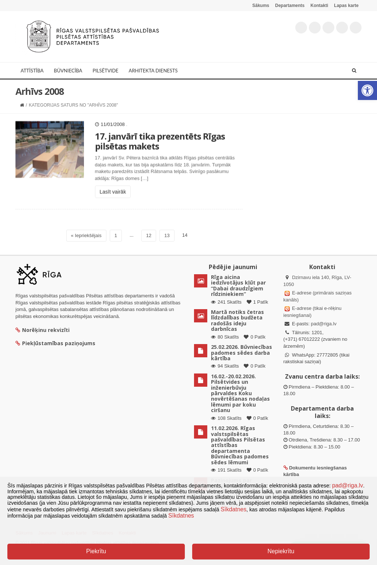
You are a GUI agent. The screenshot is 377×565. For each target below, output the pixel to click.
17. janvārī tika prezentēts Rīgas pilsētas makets (160, 152)
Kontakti (319, 5)
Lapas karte (346, 5)
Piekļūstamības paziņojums (55, 343)
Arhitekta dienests (153, 71)
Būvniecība (68, 71)
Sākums (260, 5)
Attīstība (32, 71)
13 (166, 235)
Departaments (289, 5)
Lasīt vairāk (113, 203)
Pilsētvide (105, 71)
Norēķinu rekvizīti (42, 329)
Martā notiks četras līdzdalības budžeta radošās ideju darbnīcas (237, 320)
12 (148, 235)
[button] (367, 90)
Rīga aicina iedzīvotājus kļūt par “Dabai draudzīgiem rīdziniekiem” (238, 285)
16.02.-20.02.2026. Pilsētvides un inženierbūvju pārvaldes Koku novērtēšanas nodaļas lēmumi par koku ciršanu (240, 393)
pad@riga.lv (324, 323)
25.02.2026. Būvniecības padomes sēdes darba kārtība (241, 352)
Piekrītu (96, 551)
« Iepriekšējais (86, 235)
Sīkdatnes (233, 509)
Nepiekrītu (280, 551)
